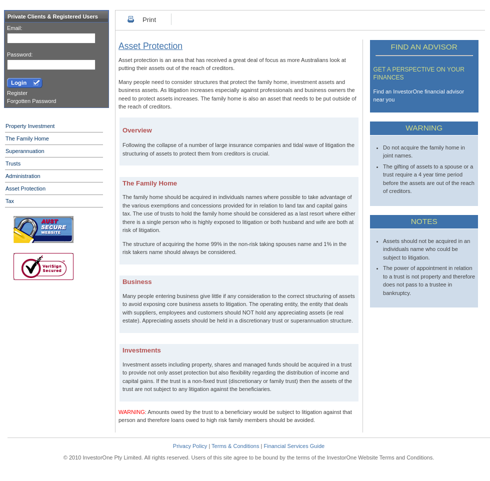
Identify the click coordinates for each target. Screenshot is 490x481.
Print (149, 20)
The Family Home (27, 139)
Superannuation (25, 151)
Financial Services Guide (294, 446)
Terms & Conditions (235, 446)
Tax (10, 201)
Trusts (13, 163)
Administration (23, 176)
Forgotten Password (31, 101)
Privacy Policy (190, 446)
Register (17, 93)
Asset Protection (26, 189)
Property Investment (30, 126)
